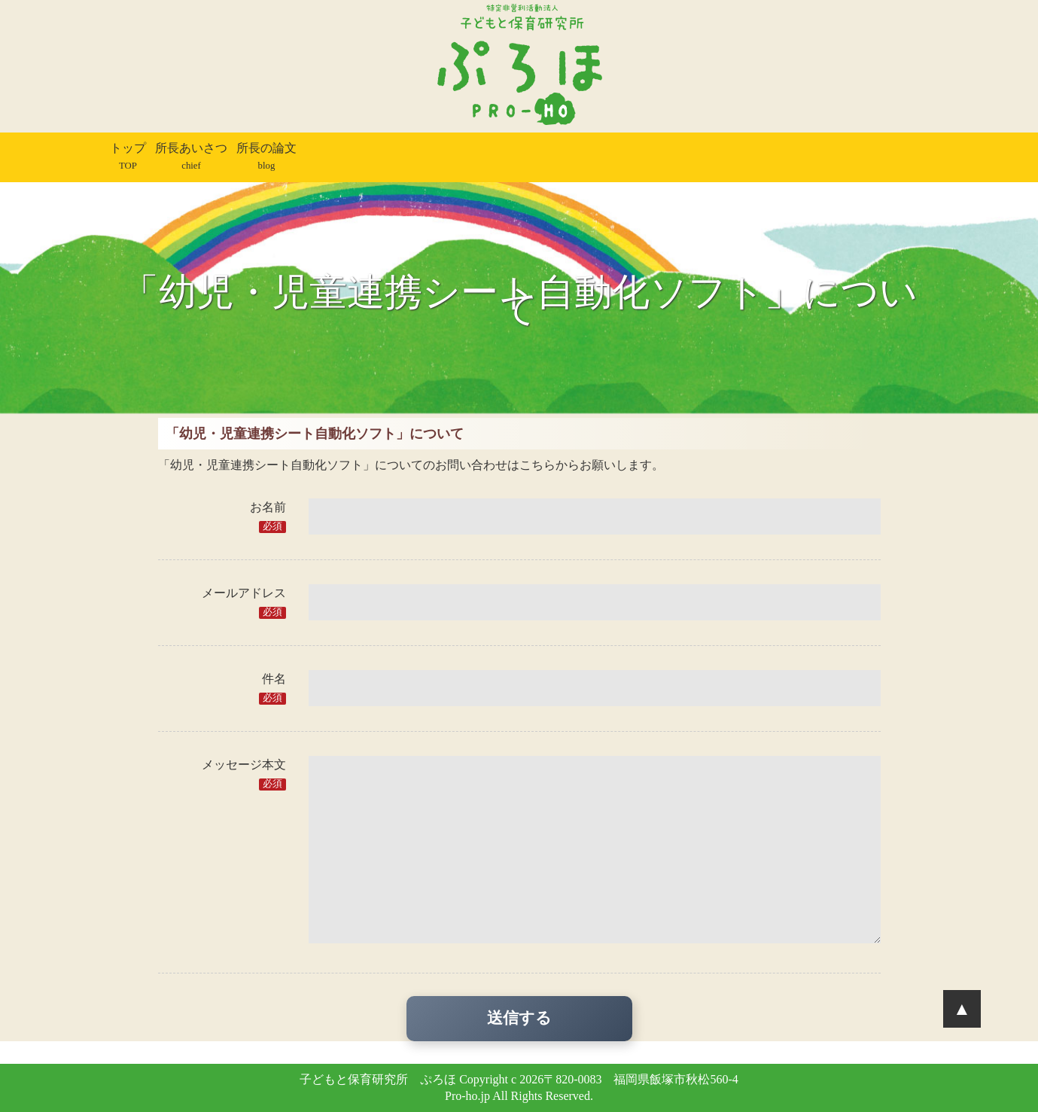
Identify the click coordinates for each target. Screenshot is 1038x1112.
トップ (128, 156)
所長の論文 (266, 156)
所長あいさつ (191, 156)
